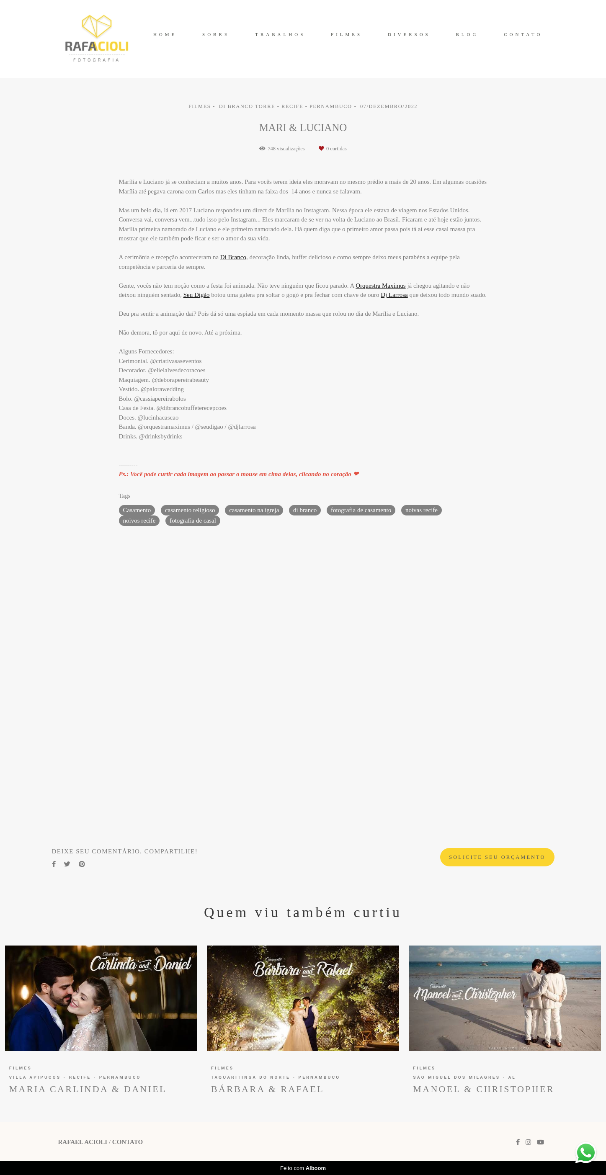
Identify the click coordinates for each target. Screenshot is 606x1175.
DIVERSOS (409, 34)
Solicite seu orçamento (497, 857)
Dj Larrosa (394, 295)
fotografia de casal (193, 520)
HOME (165, 34)
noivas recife (421, 510)
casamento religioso (190, 510)
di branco (305, 510)
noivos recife (139, 520)
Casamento (137, 510)
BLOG (467, 34)
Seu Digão (196, 295)
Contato (127, 1142)
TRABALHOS (280, 34)
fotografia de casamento (361, 510)
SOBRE (216, 34)
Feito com (303, 1168)
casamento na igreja (254, 510)
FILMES (346, 34)
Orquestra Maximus (381, 286)
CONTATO (523, 34)
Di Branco (233, 257)
